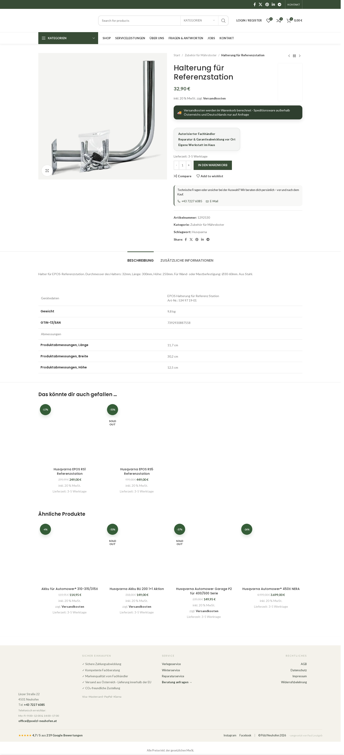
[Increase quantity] (188, 165)
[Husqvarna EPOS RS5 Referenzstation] (136, 434)
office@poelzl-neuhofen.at (37, 721)
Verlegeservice (171, 664)
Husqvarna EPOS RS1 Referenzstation (70, 471)
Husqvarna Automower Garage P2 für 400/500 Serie (204, 591)
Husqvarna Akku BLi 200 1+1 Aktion (137, 589)
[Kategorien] (199, 20)
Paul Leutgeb (314, 735)
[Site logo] (66, 20)
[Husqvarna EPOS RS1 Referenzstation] (69, 434)
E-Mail (212, 201)
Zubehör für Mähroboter (201, 55)
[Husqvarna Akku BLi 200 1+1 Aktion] (136, 553)
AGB (304, 664)
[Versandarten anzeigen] (238, 112)
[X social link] (260, 4)
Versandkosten (214, 98)
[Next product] (299, 55)
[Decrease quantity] (176, 165)
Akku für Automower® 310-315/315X (69, 589)
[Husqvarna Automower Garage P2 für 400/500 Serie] (204, 553)
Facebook (245, 735)
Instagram (230, 735)
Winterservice (171, 670)
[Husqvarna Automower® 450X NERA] (271, 553)
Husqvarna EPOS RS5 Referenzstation (136, 471)
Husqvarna (199, 232)
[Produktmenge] (182, 165)
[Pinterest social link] (267, 4)
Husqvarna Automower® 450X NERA (271, 589)
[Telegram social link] (279, 4)
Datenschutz (299, 670)
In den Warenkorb (212, 165)
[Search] (163, 21)
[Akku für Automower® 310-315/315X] (69, 553)
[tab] (140, 258)
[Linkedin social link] (273, 4)
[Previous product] (289, 55)
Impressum (299, 676)
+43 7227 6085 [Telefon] (189, 201)
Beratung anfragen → (177, 682)
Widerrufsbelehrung (294, 682)
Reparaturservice (173, 676)
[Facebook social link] (254, 4)
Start (177, 55)
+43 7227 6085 (34, 704)
